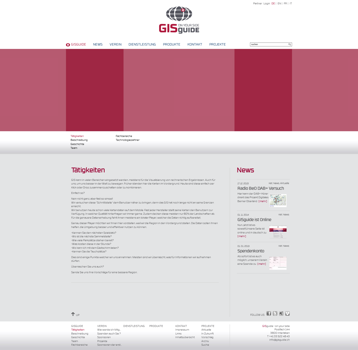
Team (74, 148)
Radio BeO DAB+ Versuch (260, 188)
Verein (115, 44)
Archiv (205, 341)
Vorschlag (207, 337)
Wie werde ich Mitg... (109, 330)
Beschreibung (79, 140)
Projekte (217, 44)
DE (273, 3)
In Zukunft (207, 333)
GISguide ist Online (254, 220)
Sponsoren (104, 337)
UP (75, 315)
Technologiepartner (128, 140)
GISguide (78, 44)
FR (285, 3)
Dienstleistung (142, 44)
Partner (257, 3)
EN (279, 3)
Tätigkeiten (77, 136)
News (98, 44)
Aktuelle (206, 330)
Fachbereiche (124, 136)
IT (291, 3)
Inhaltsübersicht (185, 337)
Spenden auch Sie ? (109, 333)
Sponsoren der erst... (109, 345)
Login (266, 3)
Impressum (182, 330)
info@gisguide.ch (279, 340)
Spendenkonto (250, 251)
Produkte (171, 44)
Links (178, 333)
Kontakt (194, 44)
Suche (205, 345)
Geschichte (77, 144)
